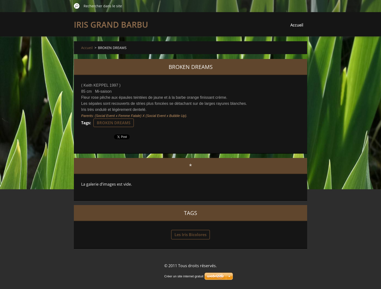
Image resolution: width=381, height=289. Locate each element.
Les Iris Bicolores (190, 234)
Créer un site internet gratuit (183, 276)
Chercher (77, 5)
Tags (85, 122)
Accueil (296, 25)
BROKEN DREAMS (113, 122)
